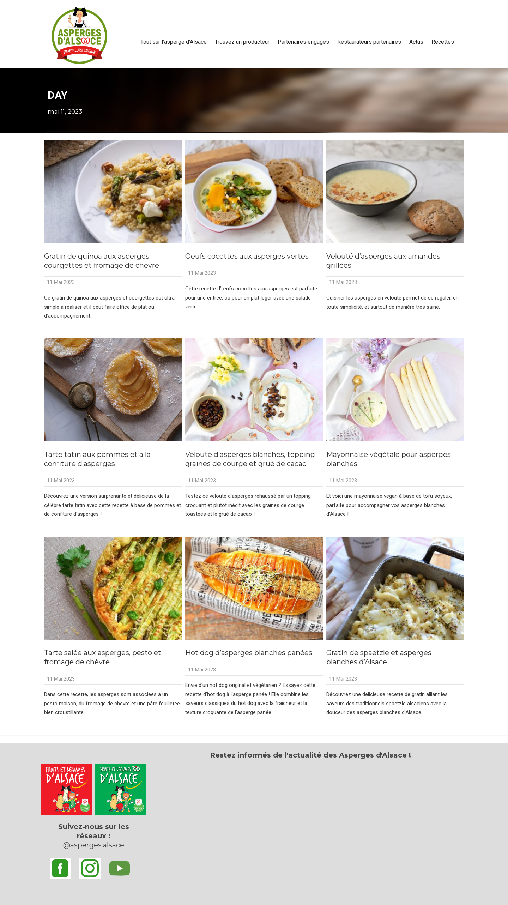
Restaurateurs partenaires (369, 41)
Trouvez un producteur (242, 41)
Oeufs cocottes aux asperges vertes (247, 256)
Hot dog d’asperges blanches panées (248, 652)
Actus (416, 41)
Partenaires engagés (303, 41)
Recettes (442, 41)
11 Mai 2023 (61, 282)
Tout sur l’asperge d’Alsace (173, 41)
